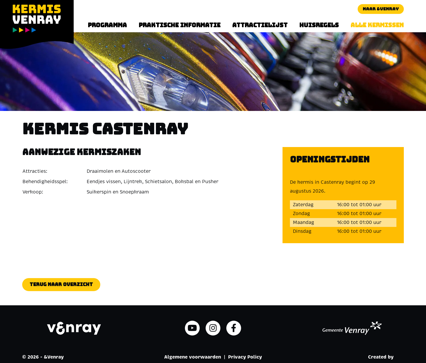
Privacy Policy (245, 357)
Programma (107, 25)
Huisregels (319, 25)
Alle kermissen (377, 25)
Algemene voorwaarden (192, 357)
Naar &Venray (381, 9)
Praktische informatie (179, 25)
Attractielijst (260, 25)
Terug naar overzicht (61, 284)
